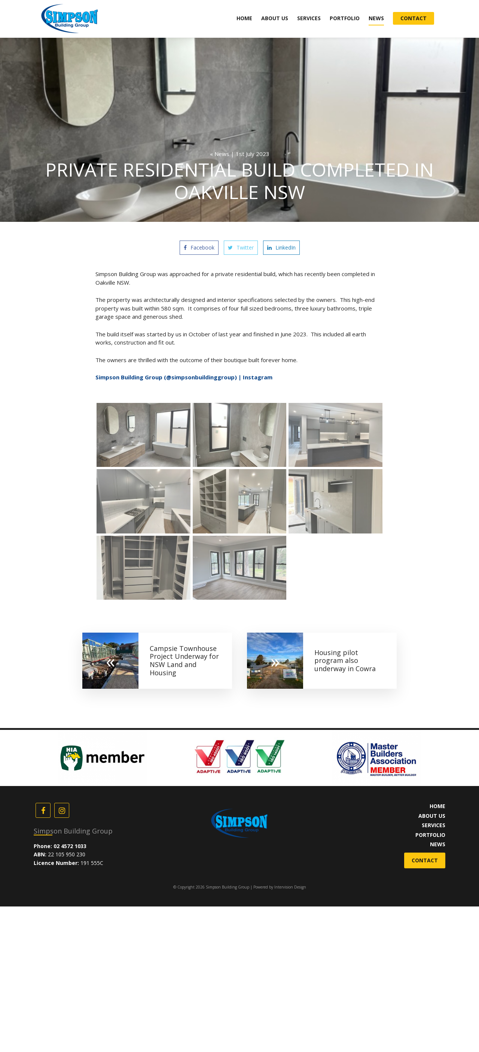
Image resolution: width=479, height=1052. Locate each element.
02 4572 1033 (70, 846)
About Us (274, 18)
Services (309, 18)
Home (244, 18)
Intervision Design (290, 887)
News (376, 18)
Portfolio (345, 18)
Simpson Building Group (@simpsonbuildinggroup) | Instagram (183, 377)
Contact (413, 18)
